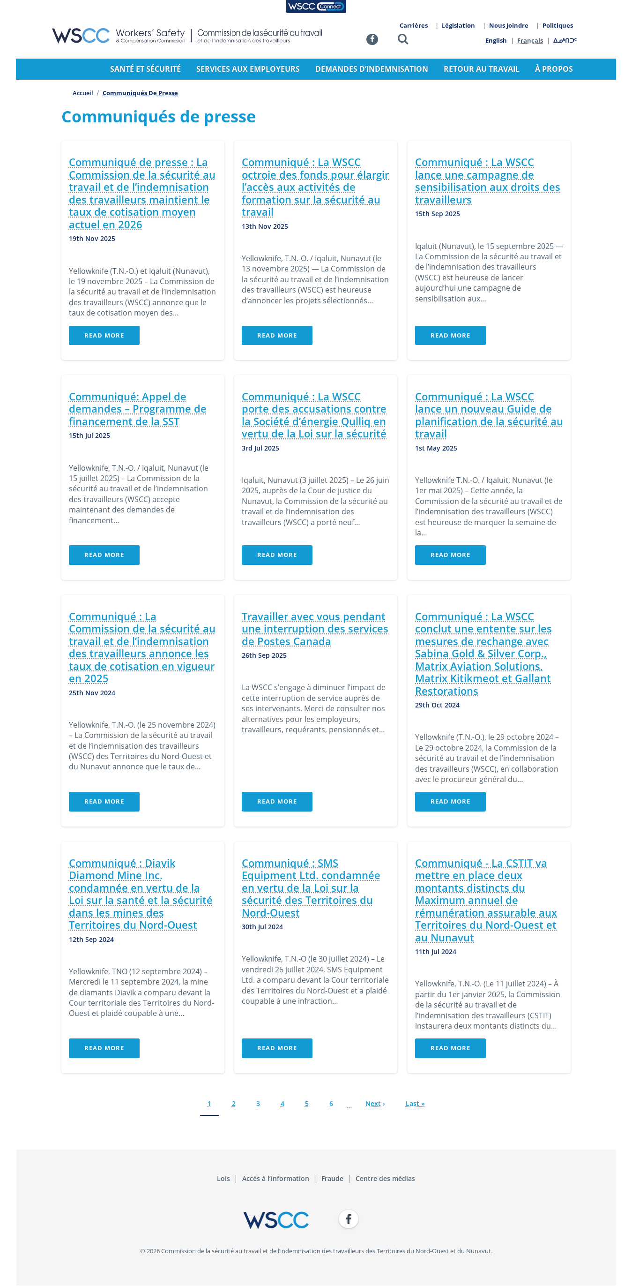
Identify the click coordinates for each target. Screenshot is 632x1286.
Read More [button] (104, 335)
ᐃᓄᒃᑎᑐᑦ (565, 40)
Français (530, 40)
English (496, 40)
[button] (403, 40)
